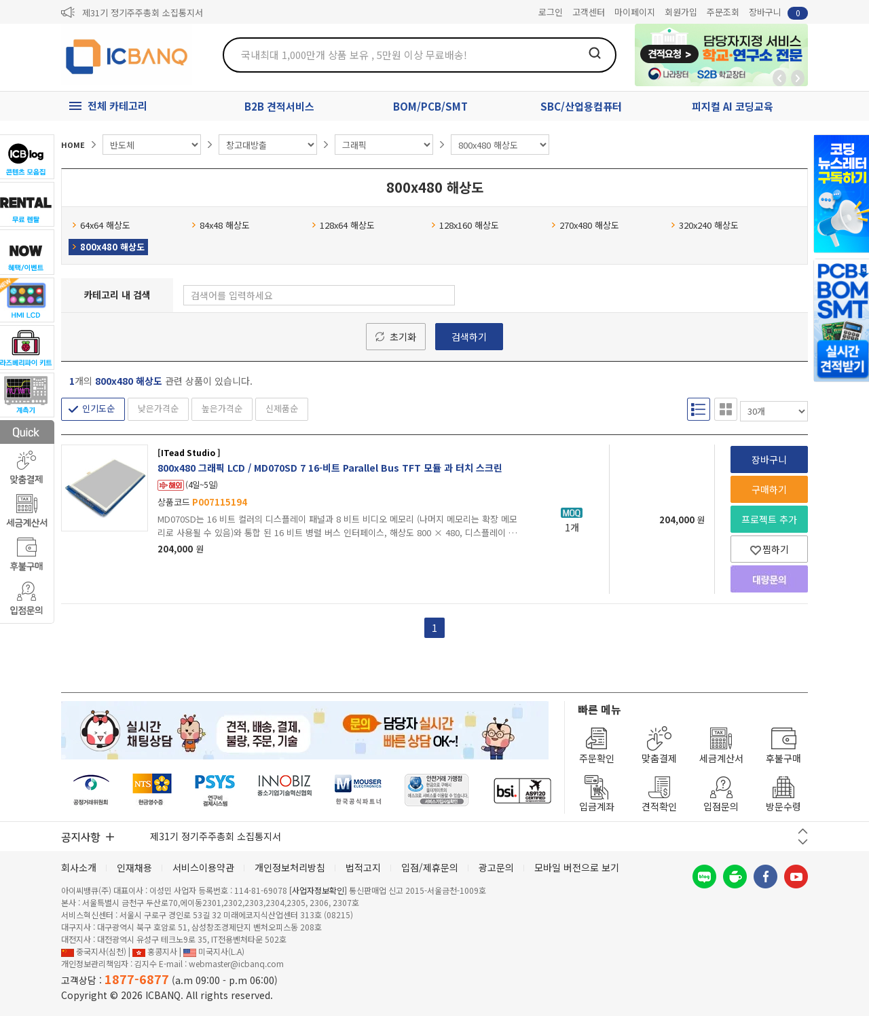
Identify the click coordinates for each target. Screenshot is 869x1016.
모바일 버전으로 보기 (576, 867)
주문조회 (723, 11)
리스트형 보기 (698, 409)
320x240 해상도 (705, 225)
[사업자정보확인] (318, 890)
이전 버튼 (803, 831)
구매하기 (769, 489)
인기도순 (98, 408)
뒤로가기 (779, 78)
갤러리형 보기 (725, 409)
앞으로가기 (798, 78)
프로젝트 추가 (769, 519)
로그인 (550, 11)
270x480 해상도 (585, 225)
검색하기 (469, 336)
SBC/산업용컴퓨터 (581, 106)
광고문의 (496, 867)
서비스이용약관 (203, 867)
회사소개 (78, 867)
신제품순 (281, 408)
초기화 (403, 336)
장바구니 (778, 12)
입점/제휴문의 (429, 867)
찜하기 (769, 549)
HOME (73, 144)
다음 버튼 (803, 842)
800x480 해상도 (108, 246)
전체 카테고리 (117, 105)
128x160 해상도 (465, 225)
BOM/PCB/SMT (430, 106)
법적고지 (363, 867)
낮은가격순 (158, 408)
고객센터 (588, 11)
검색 (595, 53)
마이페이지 (634, 11)
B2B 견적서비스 (279, 106)
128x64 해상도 (343, 225)
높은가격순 (222, 408)
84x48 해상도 (220, 225)
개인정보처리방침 (290, 867)
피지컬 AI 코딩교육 (732, 106)
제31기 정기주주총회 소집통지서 (142, 12)
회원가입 (681, 11)
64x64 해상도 (101, 225)
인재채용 (134, 867)
